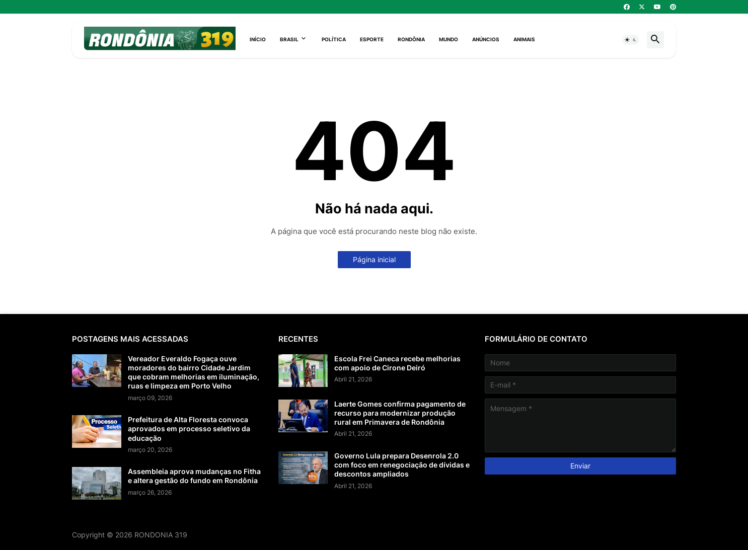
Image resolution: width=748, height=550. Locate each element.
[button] (630, 40)
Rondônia (411, 39)
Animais (524, 39)
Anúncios (485, 39)
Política (334, 39)
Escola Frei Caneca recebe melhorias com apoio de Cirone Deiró (397, 363)
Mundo (448, 39)
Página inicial (374, 259)
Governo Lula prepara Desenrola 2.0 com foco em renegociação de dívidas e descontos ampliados (402, 464)
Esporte (372, 39)
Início (258, 39)
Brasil (289, 39)
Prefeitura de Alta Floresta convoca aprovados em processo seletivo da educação (189, 428)
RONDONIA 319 (160, 534)
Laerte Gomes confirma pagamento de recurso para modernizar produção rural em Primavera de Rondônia (400, 413)
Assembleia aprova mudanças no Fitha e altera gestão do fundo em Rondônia (194, 476)
